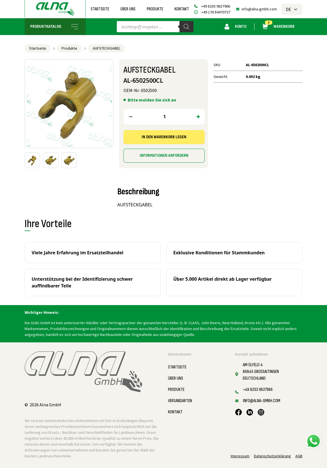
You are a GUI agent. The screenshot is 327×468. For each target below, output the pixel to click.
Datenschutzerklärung (272, 455)
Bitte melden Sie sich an (152, 100)
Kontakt (181, 9)
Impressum (240, 455)
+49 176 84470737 (215, 12)
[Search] (186, 26)
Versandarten (180, 401)
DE (292, 9)
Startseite (100, 9)
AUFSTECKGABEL (106, 48)
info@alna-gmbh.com (259, 8)
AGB (298, 455)
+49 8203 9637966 (215, 6)
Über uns (128, 9)
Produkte (155, 9)
